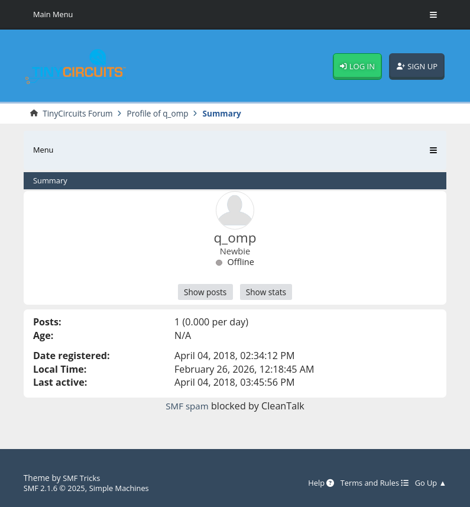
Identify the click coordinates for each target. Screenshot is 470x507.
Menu (44, 150)
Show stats (268, 293)
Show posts (203, 293)
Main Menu (54, 14)
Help (313, 482)
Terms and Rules (370, 482)
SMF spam (187, 407)
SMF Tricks (82, 477)
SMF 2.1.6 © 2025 (56, 487)
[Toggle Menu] (433, 15)
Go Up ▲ (429, 482)
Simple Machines (125, 487)
